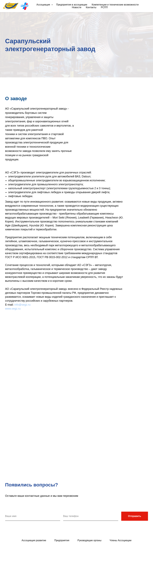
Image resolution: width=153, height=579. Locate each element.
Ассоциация (43, 4)
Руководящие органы (89, 540)
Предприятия (61, 540)
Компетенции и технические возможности (115, 4)
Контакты (91, 7)
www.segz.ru (13, 308)
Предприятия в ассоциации (71, 4)
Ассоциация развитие (34, 540)
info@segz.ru (22, 304)
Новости (76, 7)
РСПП (104, 7)
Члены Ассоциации (120, 540)
